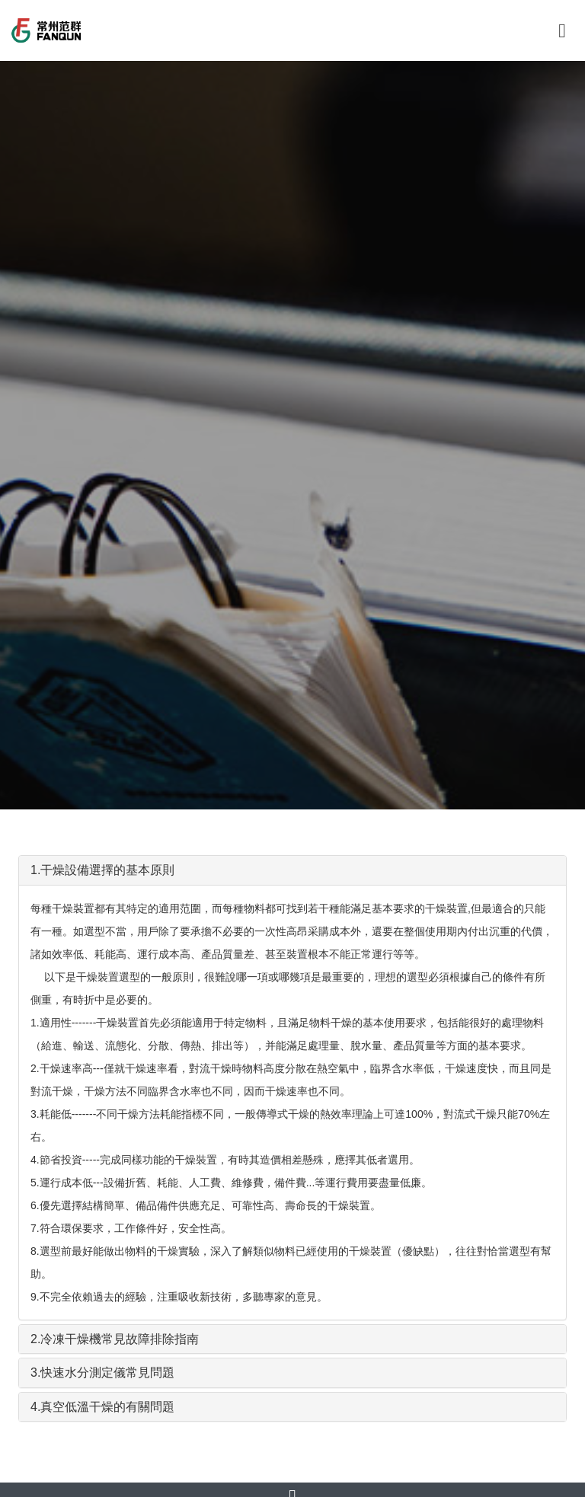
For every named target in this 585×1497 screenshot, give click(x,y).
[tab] (292, 870)
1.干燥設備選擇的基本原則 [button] (102, 869)
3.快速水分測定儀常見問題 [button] (102, 1372)
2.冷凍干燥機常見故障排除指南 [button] (114, 1339)
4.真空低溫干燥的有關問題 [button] (102, 1406)
